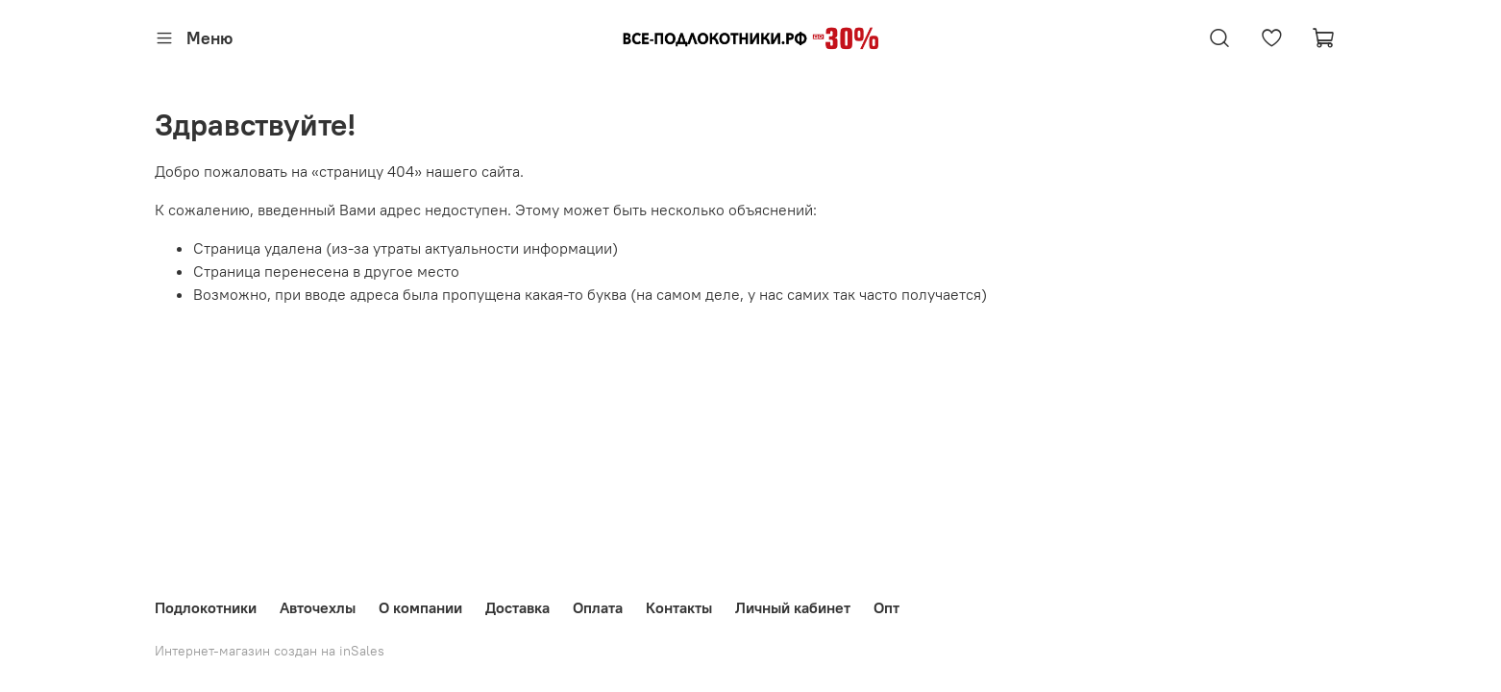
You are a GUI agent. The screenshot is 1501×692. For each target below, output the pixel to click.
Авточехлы (318, 607)
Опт (886, 607)
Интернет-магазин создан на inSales (269, 650)
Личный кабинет (792, 607)
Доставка (517, 607)
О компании (420, 607)
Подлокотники (206, 607)
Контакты (679, 607)
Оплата (598, 607)
